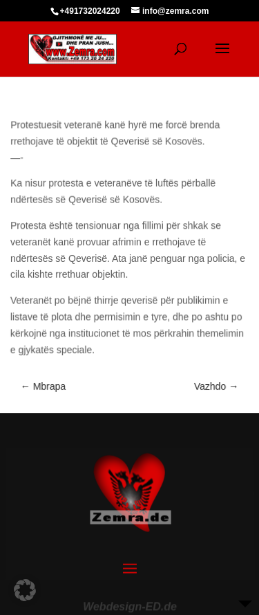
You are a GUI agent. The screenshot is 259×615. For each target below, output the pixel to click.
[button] (25, 590)
